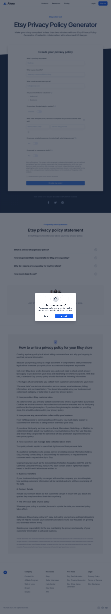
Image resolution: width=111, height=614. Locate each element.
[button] (64, 316)
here (70, 310)
